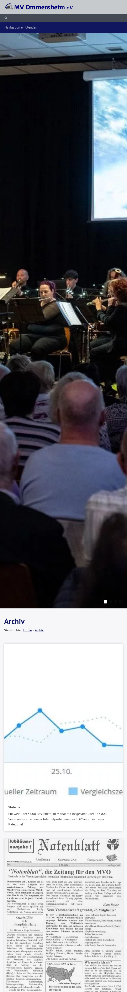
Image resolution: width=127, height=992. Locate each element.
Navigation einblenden (21, 27)
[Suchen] (63, 18)
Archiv (39, 630)
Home (27, 630)
